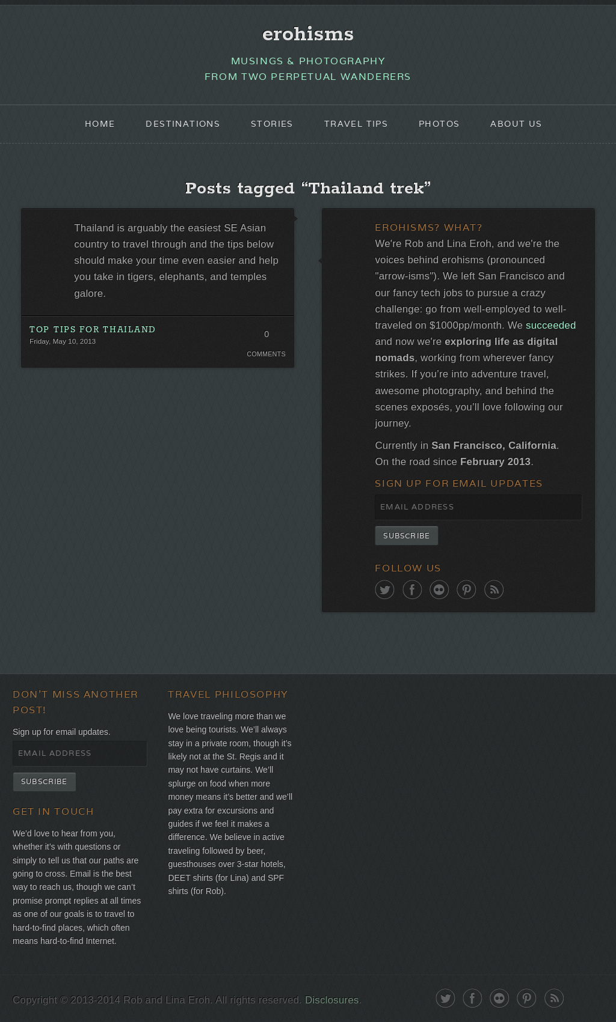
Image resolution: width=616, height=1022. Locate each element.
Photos (439, 123)
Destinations (183, 123)
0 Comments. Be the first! (266, 337)
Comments (266, 353)
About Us (516, 123)
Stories (272, 123)
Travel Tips (356, 123)
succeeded (551, 325)
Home (100, 123)
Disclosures (332, 1000)
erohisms (308, 34)
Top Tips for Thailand (92, 329)
